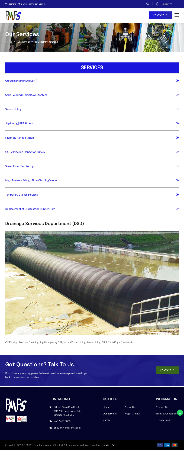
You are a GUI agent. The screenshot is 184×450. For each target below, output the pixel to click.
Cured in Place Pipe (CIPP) (21, 80)
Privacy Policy (164, 420)
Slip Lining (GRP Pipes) (19, 123)
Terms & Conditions (166, 413)
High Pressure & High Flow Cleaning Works (31, 180)
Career (106, 420)
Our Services (110, 413)
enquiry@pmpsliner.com (67, 427)
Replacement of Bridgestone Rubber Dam (30, 208)
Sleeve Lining (13, 109)
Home (106, 407)
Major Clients (132, 413)
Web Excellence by (100, 445)
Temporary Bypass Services (21, 194)
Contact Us (160, 15)
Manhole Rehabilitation (19, 137)
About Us (130, 407)
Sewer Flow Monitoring (19, 166)
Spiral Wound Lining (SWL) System (26, 94)
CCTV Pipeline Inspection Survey (25, 151)
